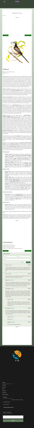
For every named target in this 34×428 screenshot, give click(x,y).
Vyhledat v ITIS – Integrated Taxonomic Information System (12, 248)
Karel (6, 273)
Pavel (8, 299)
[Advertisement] (17, 25)
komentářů (7, 253)
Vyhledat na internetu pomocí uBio (8, 247)
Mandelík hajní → (28, 35)
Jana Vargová (7, 308)
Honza (6, 265)
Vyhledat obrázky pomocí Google (8, 244)
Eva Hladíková (7, 288)
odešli (13, 420)
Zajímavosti (4, 390)
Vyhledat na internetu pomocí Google (9, 246)
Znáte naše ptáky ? (5, 394)
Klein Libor (7, 280)
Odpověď (9, 322)
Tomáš (8, 316)
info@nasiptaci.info (7, 401)
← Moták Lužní (5, 35)
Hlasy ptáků (4, 392)
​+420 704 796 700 (6, 404)
